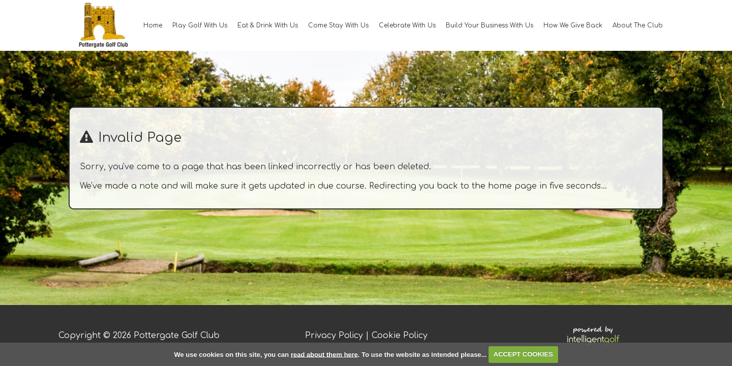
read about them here (324, 354)
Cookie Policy (400, 335)
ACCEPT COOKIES (523, 354)
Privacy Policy (334, 335)
